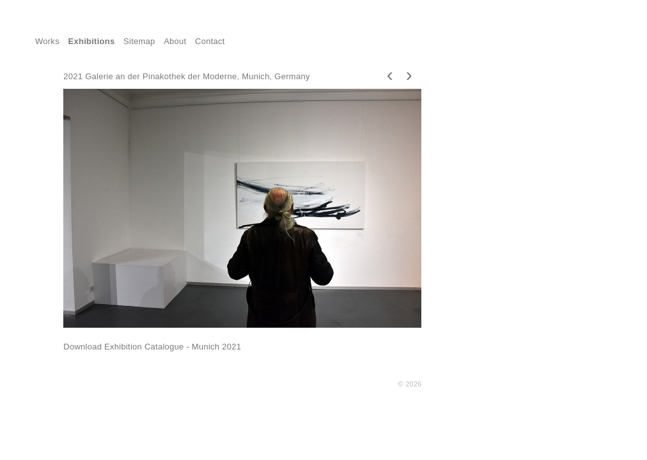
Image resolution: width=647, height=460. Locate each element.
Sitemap (139, 41)
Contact (210, 41)
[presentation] (390, 74)
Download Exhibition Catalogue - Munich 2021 (152, 346)
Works (47, 41)
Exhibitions (91, 41)
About (175, 41)
